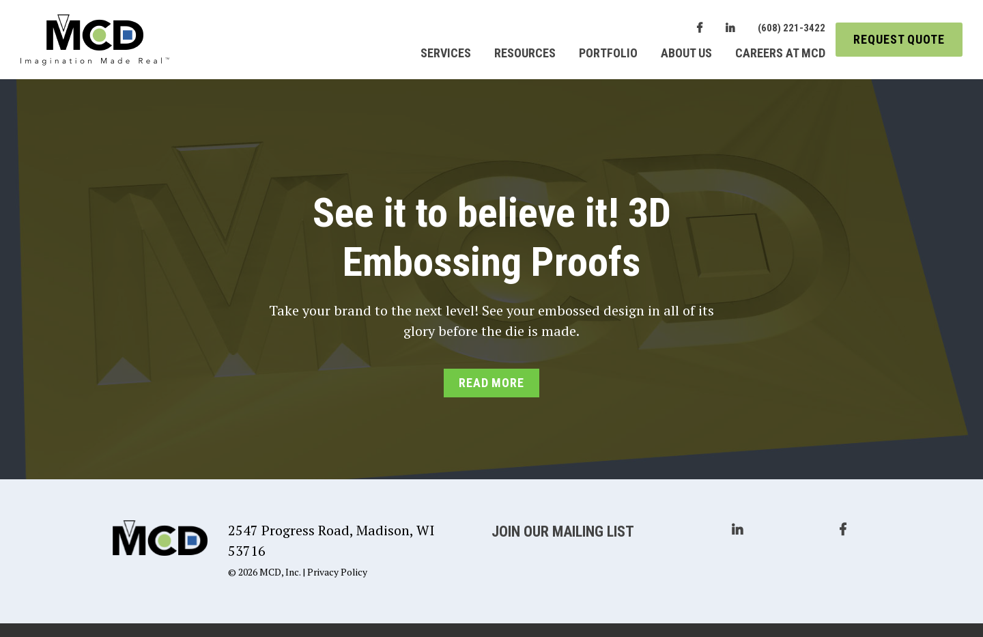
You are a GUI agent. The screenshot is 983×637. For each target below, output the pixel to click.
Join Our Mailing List (563, 531)
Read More (491, 383)
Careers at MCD (780, 53)
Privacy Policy (337, 571)
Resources (525, 53)
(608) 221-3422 (791, 28)
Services (446, 53)
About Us (686, 53)
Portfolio (608, 53)
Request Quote (899, 39)
